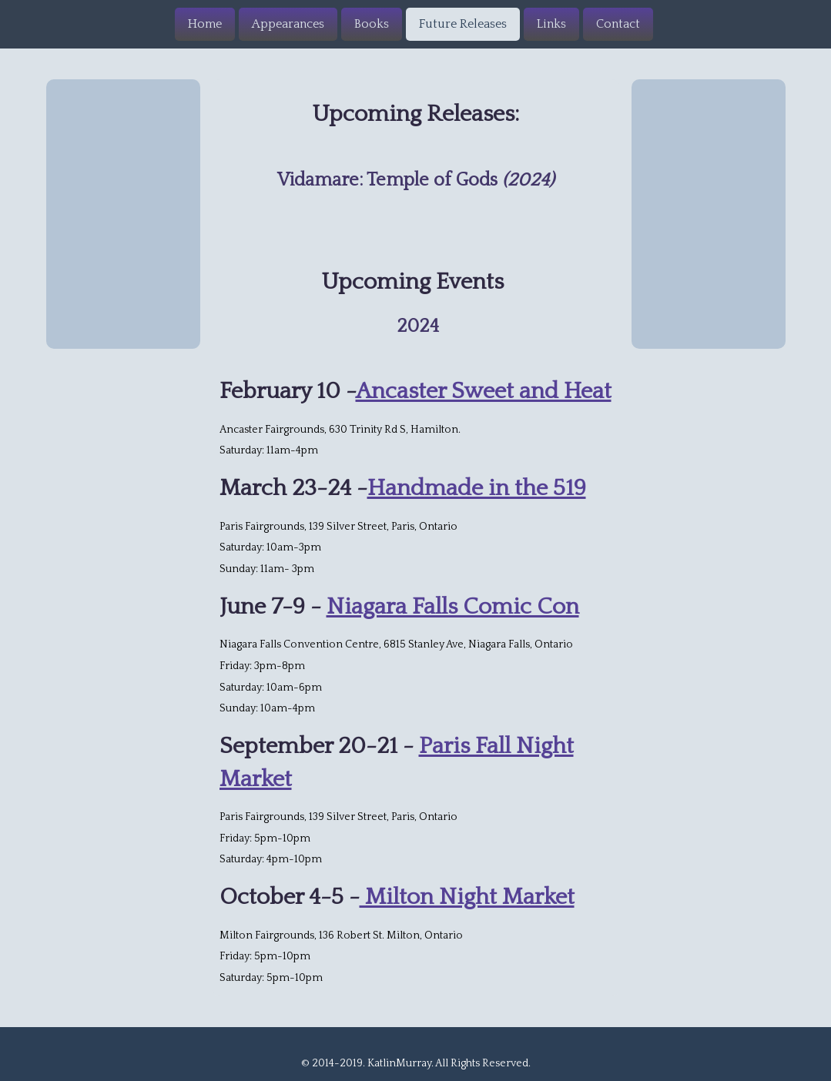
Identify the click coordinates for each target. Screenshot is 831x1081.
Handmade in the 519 (476, 488)
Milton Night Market (467, 897)
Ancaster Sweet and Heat (484, 391)
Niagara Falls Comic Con (453, 607)
